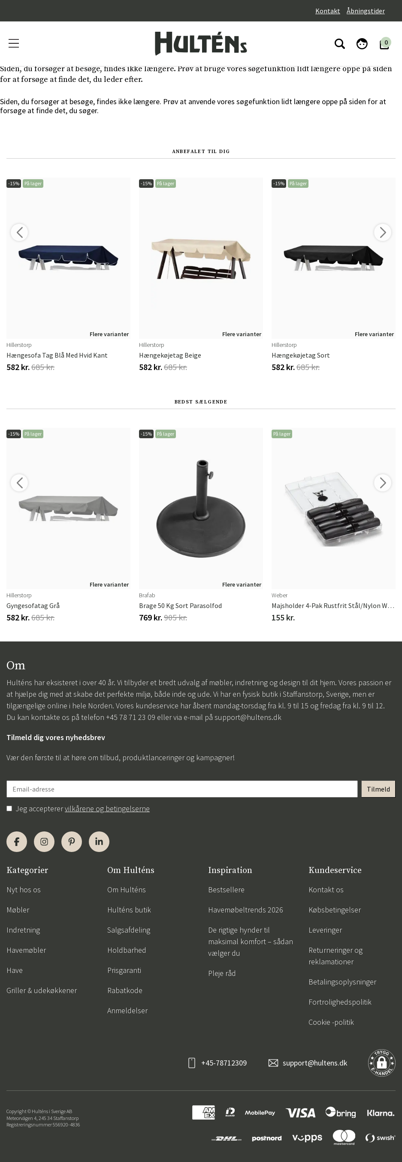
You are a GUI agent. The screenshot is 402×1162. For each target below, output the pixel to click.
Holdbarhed (126, 950)
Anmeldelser (127, 1010)
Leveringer (325, 930)
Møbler (17, 910)
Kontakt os (326, 889)
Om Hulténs (126, 889)
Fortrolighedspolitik (340, 1002)
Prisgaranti (124, 970)
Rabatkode (124, 990)
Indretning (23, 930)
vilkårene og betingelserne (107, 808)
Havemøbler (26, 950)
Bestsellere (226, 889)
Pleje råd (222, 973)
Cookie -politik (331, 1022)
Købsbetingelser (334, 910)
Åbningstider (366, 10)
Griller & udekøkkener (41, 990)
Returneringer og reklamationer (335, 955)
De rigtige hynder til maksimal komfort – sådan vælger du (250, 941)
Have (14, 970)
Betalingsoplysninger (342, 982)
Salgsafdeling (128, 930)
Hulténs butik (129, 910)
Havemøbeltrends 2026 (245, 910)
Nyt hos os (23, 889)
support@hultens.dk (248, 717)
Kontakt (327, 10)
